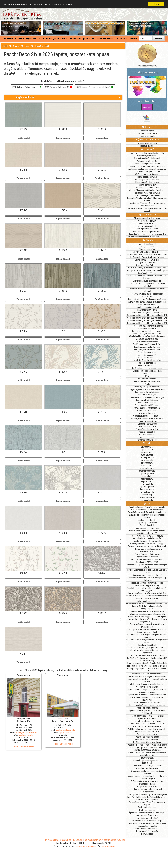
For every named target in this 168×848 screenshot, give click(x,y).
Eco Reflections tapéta (147, 304)
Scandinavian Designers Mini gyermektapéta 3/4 (147, 320)
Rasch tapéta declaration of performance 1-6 (147, 234)
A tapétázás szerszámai (147, 786)
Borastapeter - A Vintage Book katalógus (147, 397)
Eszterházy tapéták (147, 810)
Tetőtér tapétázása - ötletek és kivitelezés (147, 723)
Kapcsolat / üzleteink (127, 38)
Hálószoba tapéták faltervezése (147, 702)
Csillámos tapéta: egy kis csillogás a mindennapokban (147, 550)
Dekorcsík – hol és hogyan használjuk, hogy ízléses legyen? (147, 640)
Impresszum (51, 840)
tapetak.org (147, 494)
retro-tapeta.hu (147, 484)
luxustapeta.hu (147, 463)
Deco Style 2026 (42, 46)
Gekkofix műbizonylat (147, 221)
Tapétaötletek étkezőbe (147, 520)
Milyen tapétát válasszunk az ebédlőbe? (147, 559)
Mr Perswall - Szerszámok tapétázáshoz (147, 257)
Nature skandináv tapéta (147, 310)
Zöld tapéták (147, 713)
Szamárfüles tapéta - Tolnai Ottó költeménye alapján (147, 803)
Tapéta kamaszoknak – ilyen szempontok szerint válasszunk (147, 635)
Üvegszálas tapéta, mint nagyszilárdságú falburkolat (147, 772)
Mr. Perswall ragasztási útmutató (147, 195)
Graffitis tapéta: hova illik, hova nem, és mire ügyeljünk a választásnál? (147, 531)
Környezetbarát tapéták (147, 826)
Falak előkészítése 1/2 (147, 365)
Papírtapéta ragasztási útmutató (147, 193)
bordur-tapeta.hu (147, 489)
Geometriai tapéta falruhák (147, 687)
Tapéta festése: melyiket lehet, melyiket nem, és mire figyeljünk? (147, 589)
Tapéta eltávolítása (147, 249)
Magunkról (78, 840)
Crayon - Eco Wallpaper (147, 262)
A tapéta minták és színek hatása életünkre (147, 166)
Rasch (27, 46)
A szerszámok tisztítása (147, 410)
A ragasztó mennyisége (147, 421)
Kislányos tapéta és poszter (147, 598)
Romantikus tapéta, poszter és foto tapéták (147, 705)
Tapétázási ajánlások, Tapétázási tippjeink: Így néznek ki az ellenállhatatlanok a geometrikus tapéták (147, 515)
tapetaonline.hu (147, 500)
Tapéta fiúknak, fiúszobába (147, 556)
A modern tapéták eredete (147, 768)
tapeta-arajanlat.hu (147, 497)
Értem (156, 4)
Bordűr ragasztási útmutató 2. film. (147, 344)
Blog (148, 503)
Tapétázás (147, 373)
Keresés (158, 38)
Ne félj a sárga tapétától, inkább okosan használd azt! (147, 669)
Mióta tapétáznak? (147, 791)
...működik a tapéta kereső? (147, 133)
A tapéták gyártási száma (147, 155)
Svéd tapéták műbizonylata (147, 228)
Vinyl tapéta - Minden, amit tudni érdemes (147, 684)
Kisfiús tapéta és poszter (147, 601)
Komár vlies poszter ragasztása (147, 381)
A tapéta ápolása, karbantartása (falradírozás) (147, 823)
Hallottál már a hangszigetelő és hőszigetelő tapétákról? (147, 651)
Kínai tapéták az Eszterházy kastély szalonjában (147, 794)
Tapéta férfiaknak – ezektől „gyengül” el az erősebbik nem (147, 625)
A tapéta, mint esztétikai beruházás (147, 726)
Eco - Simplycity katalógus (147, 400)
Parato (147, 384)
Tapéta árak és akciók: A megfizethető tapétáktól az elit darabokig (147, 659)
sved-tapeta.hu (147, 455)
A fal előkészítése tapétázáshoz (147, 187)
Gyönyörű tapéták (147, 525)
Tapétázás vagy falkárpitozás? (147, 815)
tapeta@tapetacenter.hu (65, 730)
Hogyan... (148, 127)
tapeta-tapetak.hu (147, 473)
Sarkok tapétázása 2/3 (147, 355)
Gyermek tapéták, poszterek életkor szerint (147, 710)
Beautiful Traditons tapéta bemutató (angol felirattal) (147, 290)
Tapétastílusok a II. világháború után (147, 765)
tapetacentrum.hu (26, 735)
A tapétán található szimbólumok (147, 158)
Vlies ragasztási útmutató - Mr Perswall (147, 418)
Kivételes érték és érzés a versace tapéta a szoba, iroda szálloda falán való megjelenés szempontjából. (147, 606)
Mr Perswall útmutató (147, 379)
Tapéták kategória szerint (27, 38)
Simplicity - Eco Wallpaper (147, 265)
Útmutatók (148, 149)
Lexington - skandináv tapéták (147, 307)
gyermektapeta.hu (147, 468)
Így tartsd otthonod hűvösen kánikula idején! (147, 812)
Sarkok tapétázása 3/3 (147, 352)
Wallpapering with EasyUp (147, 161)
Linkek (148, 443)
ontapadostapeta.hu (147, 471)
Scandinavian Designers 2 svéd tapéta (147, 312)
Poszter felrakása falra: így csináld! (147, 541)
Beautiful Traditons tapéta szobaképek (147, 294)
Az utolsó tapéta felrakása (147, 339)
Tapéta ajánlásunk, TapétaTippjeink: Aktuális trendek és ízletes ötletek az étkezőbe (147, 508)
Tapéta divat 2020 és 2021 (147, 562)
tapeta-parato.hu (147, 457)
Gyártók (16, 46)
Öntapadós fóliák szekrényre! (147, 739)
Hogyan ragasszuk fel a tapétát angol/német (147, 389)
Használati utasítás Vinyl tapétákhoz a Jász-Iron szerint (147, 209)
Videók (148, 240)
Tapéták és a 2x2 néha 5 (147, 718)
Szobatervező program (147, 143)
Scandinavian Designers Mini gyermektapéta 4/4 (147, 323)
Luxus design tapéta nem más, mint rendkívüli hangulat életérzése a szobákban (147, 748)
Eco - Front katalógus (147, 394)
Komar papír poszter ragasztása (147, 408)
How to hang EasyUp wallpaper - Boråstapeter (147, 268)
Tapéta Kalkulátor (147, 146)
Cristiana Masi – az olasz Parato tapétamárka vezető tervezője (147, 753)
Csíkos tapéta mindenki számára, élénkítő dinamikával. (147, 698)
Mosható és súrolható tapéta (147, 737)
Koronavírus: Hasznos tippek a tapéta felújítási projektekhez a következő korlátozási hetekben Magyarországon (147, 619)
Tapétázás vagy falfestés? (147, 818)
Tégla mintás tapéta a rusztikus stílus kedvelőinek (147, 666)
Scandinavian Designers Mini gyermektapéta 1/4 (147, 315)
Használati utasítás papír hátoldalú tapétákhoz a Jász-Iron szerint (147, 204)
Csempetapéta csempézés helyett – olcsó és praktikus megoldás (147, 690)
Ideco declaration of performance (147, 231)
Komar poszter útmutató (147, 177)
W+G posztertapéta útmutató (147, 174)
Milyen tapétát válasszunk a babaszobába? (147, 655)
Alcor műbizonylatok (147, 223)
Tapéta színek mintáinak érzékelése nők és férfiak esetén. (147, 680)
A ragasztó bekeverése (147, 424)
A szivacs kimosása (147, 413)
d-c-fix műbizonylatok (147, 226)
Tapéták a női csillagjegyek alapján (147, 742)
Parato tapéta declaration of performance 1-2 (147, 237)
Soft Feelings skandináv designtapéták (147, 326)
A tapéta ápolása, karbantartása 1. (147, 828)
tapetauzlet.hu (147, 452)
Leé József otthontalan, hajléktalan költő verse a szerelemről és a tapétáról (147, 798)
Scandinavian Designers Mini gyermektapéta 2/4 (147, 318)
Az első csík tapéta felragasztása (147, 360)
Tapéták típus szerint (103, 38)
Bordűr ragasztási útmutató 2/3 (147, 347)
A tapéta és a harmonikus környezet (147, 789)
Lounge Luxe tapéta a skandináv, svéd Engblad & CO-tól (147, 571)
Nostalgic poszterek (147, 432)
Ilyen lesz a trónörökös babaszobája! (147, 820)
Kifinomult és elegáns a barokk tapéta (147, 674)
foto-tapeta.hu (147, 479)
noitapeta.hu (147, 476)
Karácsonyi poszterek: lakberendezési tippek (147, 543)
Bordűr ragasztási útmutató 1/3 (147, 349)
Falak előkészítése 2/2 (147, 244)
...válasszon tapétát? (147, 131)
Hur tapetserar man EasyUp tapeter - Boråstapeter (147, 270)
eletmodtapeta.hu (147, 492)
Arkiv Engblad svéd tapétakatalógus (147, 281)
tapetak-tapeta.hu (147, 486)
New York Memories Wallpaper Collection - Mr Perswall (147, 277)
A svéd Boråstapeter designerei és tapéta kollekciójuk (147, 761)
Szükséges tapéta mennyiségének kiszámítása (147, 169)
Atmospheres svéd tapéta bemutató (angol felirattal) (147, 284)
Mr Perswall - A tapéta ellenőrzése (147, 252)
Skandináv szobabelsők (147, 328)
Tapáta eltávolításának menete (147, 341)
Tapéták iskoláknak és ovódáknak (147, 721)
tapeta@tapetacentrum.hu (26, 732)
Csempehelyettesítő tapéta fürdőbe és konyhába (147, 663)
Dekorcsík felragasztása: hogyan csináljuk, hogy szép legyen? (147, 578)
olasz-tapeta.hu (147, 460)
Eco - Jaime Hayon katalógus (147, 392)
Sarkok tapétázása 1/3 (147, 357)
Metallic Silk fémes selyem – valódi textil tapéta (147, 745)
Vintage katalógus (147, 246)
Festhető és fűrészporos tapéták (147, 171)
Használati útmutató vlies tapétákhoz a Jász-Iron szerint (147, 199)
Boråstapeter (147, 296)
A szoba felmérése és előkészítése (147, 371)
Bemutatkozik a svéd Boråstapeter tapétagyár (147, 299)
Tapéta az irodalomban (147, 807)
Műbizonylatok (147, 214)
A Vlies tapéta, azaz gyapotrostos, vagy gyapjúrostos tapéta (147, 782)
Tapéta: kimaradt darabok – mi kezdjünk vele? (147, 546)
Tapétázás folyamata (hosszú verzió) (147, 331)
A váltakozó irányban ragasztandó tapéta (147, 153)
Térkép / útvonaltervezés (23, 746)
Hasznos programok (147, 139)
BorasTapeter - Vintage (147, 273)
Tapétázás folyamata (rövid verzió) (147, 333)
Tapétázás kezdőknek (147, 645)
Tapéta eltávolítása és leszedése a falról (147, 716)
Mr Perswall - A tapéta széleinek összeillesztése (147, 254)
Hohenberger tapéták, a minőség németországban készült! (147, 565)
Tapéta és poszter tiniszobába (147, 554)
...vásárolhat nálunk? (147, 136)
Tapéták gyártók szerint (55, 38)
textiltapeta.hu (147, 465)
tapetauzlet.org (147, 449)
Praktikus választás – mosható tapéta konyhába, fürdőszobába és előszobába (147, 730)
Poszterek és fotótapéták (147, 708)
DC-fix (147, 376)
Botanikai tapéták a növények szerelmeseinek (147, 676)
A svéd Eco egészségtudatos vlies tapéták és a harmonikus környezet (147, 777)
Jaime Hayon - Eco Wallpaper (147, 260)
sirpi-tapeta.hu (147, 481)
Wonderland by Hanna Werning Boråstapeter (147, 336)
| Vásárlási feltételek (116, 840)
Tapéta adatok (23, 138)
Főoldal (8, 38)
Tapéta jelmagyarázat (147, 185)
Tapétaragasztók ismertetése (147, 179)
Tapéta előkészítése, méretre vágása (147, 368)
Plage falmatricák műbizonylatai (147, 218)
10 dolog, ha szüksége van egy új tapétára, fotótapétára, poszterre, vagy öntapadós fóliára (147, 612)
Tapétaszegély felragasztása (147, 528)
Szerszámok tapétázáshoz (147, 429)
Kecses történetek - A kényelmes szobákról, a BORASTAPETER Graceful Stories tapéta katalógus (147, 594)
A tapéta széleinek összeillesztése (147, 416)
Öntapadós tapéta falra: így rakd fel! (147, 575)
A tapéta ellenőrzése (147, 426)
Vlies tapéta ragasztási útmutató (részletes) (147, 190)
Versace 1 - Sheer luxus (147, 734)
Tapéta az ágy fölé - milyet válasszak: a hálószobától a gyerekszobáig (147, 584)
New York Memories (147, 434)
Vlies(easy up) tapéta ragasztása (147, 387)
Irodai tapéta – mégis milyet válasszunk (147, 647)
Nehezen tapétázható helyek (147, 182)
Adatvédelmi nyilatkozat (96, 840)
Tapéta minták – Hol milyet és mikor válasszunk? (147, 694)
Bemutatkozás (147, 834)
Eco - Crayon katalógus (147, 402)
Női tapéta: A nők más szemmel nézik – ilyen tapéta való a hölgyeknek (147, 630)
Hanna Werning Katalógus (147, 440)
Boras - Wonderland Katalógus (147, 405)
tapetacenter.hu (65, 732)
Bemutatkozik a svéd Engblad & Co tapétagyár (147, 302)
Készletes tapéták (80, 38)
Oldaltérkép (65, 840)
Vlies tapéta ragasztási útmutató (147, 163)
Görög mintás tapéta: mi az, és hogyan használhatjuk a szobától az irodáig (147, 537)
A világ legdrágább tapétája (147, 831)
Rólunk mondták (147, 758)
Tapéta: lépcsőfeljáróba (147, 522)
